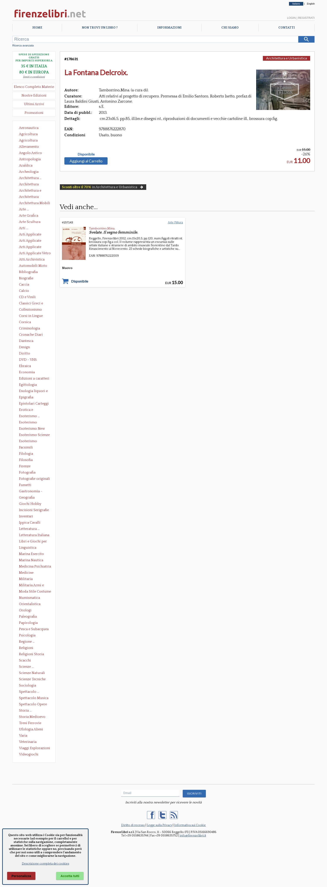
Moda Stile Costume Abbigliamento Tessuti (35, 592)
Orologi (25, 610)
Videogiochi (28, 754)
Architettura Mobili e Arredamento (34, 203)
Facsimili (26, 447)
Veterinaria (28, 742)
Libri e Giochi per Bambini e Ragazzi (33, 541)
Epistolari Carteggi (34, 403)
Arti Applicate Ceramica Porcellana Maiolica (34, 234)
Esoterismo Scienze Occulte (34, 435)
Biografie (26, 278)
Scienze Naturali (32, 673)
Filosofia (26, 460)
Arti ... (23, 228)
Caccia (24, 284)
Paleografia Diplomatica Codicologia (29, 617)
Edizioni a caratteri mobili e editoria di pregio (34, 379)
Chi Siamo (230, 27)
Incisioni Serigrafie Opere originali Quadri (34, 510)
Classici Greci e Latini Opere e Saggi (35, 303)
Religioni (26, 648)
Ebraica (25, 366)
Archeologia (28, 172)
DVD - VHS (28, 360)
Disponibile (86, 154)
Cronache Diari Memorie (31, 335)
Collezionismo (30, 310)
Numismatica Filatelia (29, 598)
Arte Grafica (28, 216)
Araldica (25, 165)
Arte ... (24, 209)
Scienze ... (26, 667)
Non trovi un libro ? (99, 27)
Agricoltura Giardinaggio (29, 140)
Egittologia (28, 385)
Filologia (26, 454)
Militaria (26, 579)
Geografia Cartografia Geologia (28, 498)
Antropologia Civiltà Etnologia (32, 159)
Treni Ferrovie (30, 723)
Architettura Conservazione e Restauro (32, 184)
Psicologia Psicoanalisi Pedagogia (28, 635)
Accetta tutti (69, 876)
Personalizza (21, 876)
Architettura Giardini (29, 197)
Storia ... (25, 710)
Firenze (24, 466)
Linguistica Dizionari (27, 548)
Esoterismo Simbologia (28, 441)
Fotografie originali (34, 479)
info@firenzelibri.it (193, 835)
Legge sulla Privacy (159, 825)
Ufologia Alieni (31, 729)
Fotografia (27, 472)
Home (37, 27)
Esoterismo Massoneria (28, 422)
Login (291, 17)
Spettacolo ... (29, 692)
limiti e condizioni (34, 76)
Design (24, 347)
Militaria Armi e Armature (31, 585)
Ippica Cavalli (29, 523)
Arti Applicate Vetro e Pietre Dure (35, 253)
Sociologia (27, 685)
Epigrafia (26, 397)
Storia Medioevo (32, 717)
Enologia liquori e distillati (33, 391)
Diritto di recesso (133, 825)
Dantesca (26, 341)
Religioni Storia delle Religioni (31, 654)
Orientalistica (29, 604)
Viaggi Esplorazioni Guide (34, 748)
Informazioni (169, 27)
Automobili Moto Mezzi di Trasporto (34, 266)
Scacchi (25, 660)
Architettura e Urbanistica (30, 191)
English (311, 3)
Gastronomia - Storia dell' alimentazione (30, 491)
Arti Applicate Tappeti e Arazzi (31, 247)
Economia (27, 372)
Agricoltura (28, 134)
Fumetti (25, 485)
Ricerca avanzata (23, 45)
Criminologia (29, 328)
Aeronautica (28, 128)
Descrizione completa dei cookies (45, 863)
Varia (23, 736)
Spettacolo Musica (33, 698)
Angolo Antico (30, 153)
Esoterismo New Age (32, 429)
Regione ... (27, 642)
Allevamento (29, 147)
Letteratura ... (29, 529)
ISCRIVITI (194, 793)
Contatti (286, 27)
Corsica (25, 322)
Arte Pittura (175, 222)
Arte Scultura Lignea (29, 222)
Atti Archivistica (31, 259)
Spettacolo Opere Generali (33, 704)
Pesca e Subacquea (34, 629)
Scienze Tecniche (32, 679)
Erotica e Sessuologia (28, 410)
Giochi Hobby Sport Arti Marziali (34, 504)
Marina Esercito (31, 554)
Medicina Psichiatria (35, 566)
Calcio (24, 291)
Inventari (26, 516)
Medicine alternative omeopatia (27, 573)
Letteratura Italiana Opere (34, 535)
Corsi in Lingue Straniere (31, 316)
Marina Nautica (31, 560)
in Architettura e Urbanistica (103, 187)
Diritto (24, 353)
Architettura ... (30, 178)
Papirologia (28, 623)
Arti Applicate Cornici (30, 241)
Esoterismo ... (29, 416)
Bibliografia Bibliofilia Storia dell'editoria (32, 272)
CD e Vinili (27, 297)
